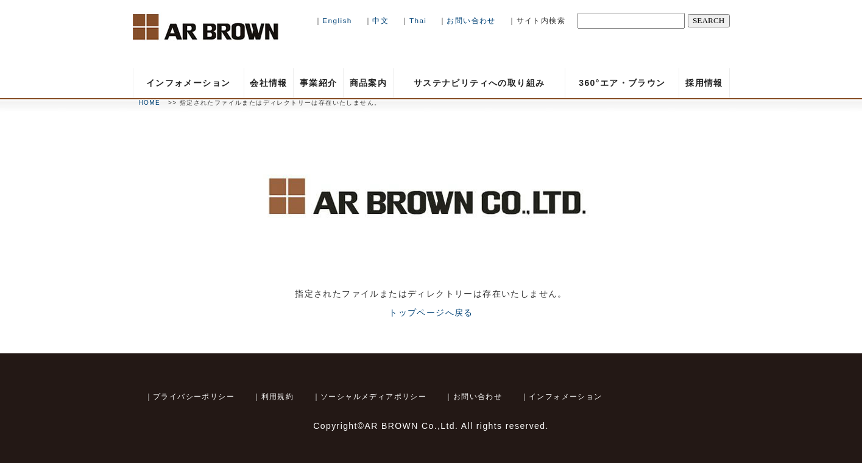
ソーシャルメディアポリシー (373, 396)
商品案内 (368, 83)
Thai (419, 20)
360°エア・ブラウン (622, 83)
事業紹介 (318, 83)
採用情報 (704, 83)
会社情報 (269, 83)
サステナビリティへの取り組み (479, 83)
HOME (150, 102)
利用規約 (277, 396)
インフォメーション (188, 83)
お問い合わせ (471, 20)
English (337, 20)
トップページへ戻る (431, 312)
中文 (380, 20)
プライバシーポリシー (194, 396)
